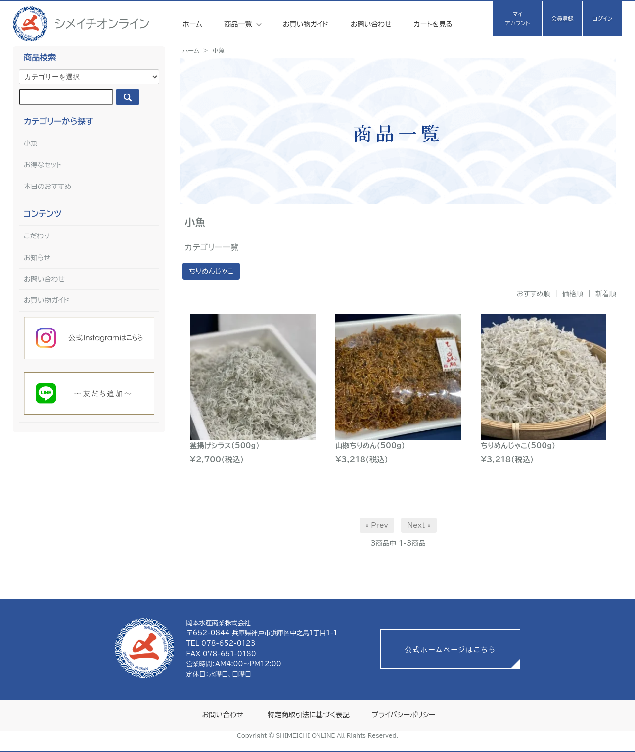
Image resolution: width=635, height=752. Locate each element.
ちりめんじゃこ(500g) (518, 445)
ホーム (192, 24)
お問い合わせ (371, 24)
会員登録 (562, 18)
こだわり (37, 236)
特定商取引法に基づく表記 (308, 714)
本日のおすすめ (47, 186)
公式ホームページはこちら (450, 649)
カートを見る (433, 24)
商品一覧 (239, 24)
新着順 (605, 293)
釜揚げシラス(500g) (225, 445)
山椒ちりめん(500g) (370, 445)
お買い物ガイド (305, 24)
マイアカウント (517, 18)
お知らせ (37, 257)
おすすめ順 (533, 293)
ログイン (602, 18)
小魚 (219, 50)
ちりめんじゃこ (211, 271)
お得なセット (43, 164)
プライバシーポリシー (403, 714)
